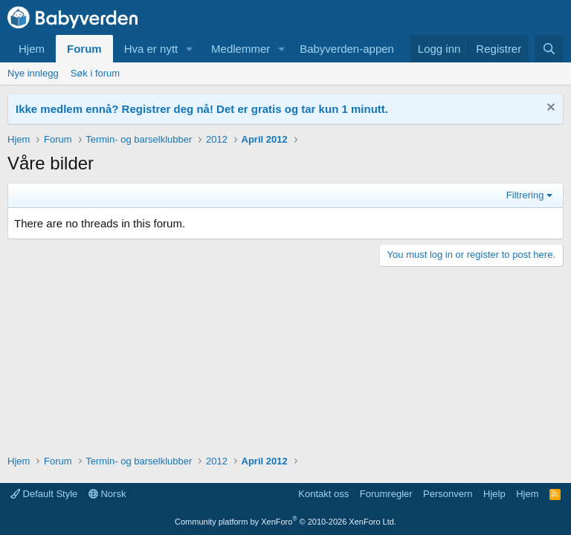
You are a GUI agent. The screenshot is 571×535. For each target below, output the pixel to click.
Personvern (447, 493)
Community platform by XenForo (285, 521)
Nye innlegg (33, 73)
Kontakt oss (323, 493)
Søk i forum (95, 73)
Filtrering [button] (525, 195)
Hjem (32, 48)
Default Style (43, 493)
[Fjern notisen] (549, 109)
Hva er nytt (151, 48)
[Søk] (549, 48)
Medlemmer (240, 48)
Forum (84, 48)
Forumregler (386, 493)
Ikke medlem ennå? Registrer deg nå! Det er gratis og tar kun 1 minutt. (202, 109)
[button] (189, 48)
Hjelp (494, 493)
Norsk (107, 493)
